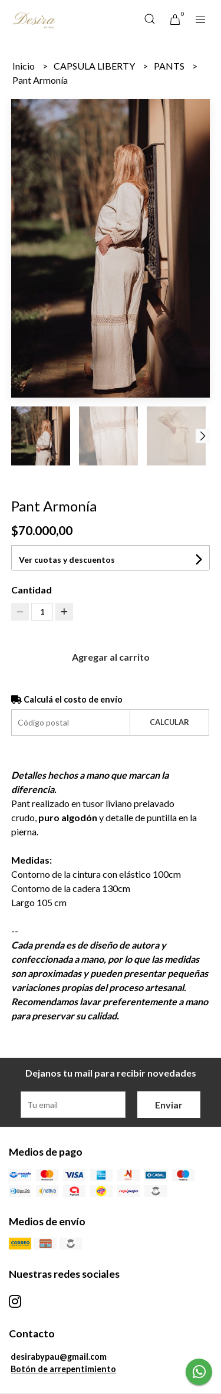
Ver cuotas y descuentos (67, 560)
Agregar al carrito (111, 656)
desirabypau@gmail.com (59, 1357)
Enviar (169, 1104)
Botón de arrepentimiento (63, 1369)
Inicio (24, 65)
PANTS (170, 65)
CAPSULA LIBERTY (95, 65)
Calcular (169, 722)
